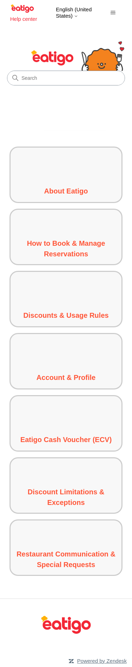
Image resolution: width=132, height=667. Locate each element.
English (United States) (74, 12)
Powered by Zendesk (102, 661)
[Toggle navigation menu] (112, 12)
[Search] (66, 78)
